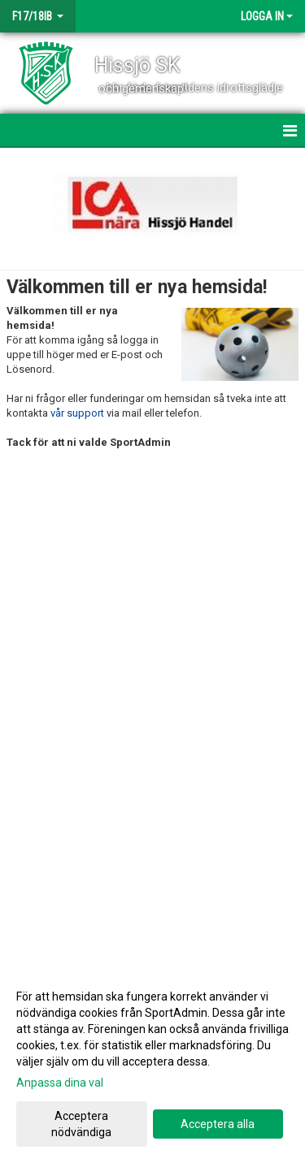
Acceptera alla (218, 1124)
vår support (77, 413)
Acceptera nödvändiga (81, 1124)
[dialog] (152, 1063)
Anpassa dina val (59, 1082)
